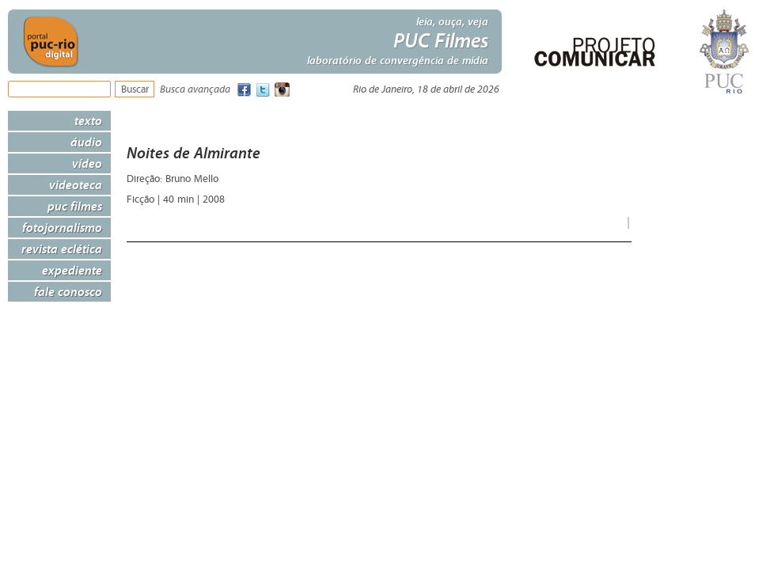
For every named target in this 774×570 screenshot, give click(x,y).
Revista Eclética (61, 248)
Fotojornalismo (62, 227)
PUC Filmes (74, 206)
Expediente (72, 270)
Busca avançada (195, 90)
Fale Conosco (68, 291)
